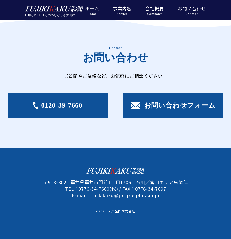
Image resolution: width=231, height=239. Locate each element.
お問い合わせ (192, 10)
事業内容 (122, 10)
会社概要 (154, 10)
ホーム (92, 10)
